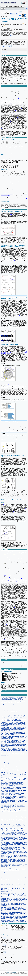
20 (1, 128)
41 (4, 583)
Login (22, 6)
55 (17, 628)
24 (11, 214)
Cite (17, 13)
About (6, 6)
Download (4, 52)
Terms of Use (19, 974)
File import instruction (11, 52)
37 (4, 639)
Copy (3, 46)
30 (15, 556)
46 (19, 585)
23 (10, 214)
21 (23, 176)
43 (9, 577)
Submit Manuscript (16, 6)
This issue (12, 13)
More (11, 35)
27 (14, 554)
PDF (21, 12)
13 (12, 112)
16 (10, 121)
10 (9, 106)
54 (6, 624)
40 (16, 581)
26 (13, 554)
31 (10, 558)
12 (15, 110)
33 (4, 575)
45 (8, 580)
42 (5, 575)
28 (4, 555)
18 (25, 125)
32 (20, 560)
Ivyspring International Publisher (11, 972)
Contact (2, 8)
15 (17, 117)
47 (14, 607)
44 (21, 578)
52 (5, 624)
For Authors (10, 6)
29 (5, 555)
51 (15, 607)
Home (2, 6)
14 (14, 112)
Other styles (8, 46)
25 (19, 552)
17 (18, 123)
